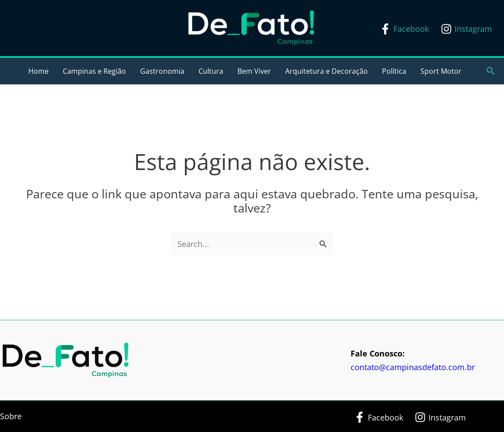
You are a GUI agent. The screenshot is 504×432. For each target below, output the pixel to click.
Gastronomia (162, 71)
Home (38, 71)
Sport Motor (441, 71)
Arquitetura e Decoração (326, 71)
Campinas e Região (94, 71)
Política (394, 71)
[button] (490, 71)
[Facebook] (404, 28)
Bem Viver (254, 71)
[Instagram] (466, 28)
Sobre (11, 416)
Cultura (211, 71)
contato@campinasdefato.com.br (413, 367)
